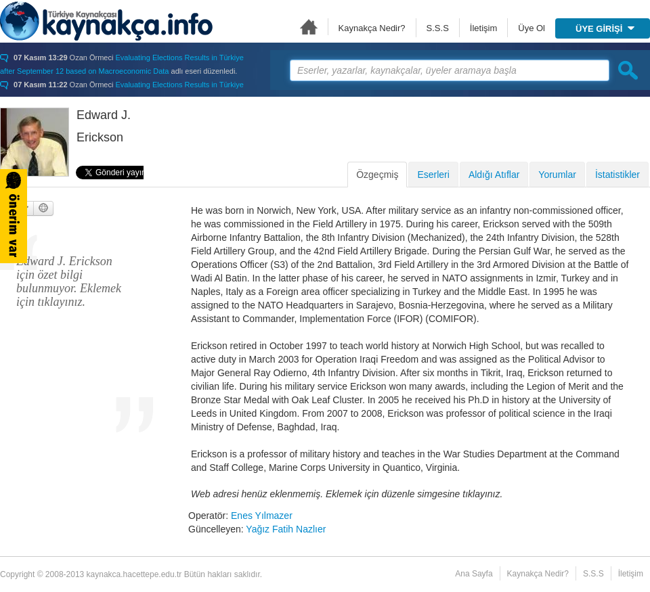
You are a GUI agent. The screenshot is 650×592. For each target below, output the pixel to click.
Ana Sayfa (309, 27)
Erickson (100, 137)
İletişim (483, 28)
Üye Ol (531, 28)
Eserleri (433, 174)
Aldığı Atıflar (494, 174)
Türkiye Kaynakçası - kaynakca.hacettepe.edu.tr (106, 21)
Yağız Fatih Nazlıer (286, 529)
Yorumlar (557, 174)
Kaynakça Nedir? (372, 28)
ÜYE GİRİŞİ (605, 29)
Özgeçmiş (377, 174)
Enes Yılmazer (261, 515)
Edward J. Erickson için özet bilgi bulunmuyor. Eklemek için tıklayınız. (68, 281)
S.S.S (438, 28)
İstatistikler (617, 174)
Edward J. (104, 115)
